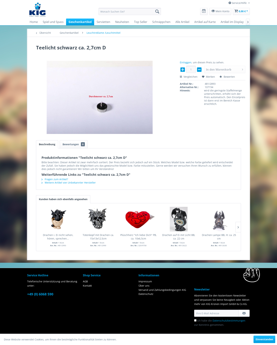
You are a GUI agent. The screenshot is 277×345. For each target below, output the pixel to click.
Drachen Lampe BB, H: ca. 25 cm (219, 236)
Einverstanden (264, 339)
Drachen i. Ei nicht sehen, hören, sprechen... (58, 236)
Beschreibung (47, 144)
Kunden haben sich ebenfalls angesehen (63, 199)
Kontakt (87, 285)
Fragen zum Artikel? (55, 179)
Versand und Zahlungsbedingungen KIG (162, 290)
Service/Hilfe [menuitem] (238, 3)
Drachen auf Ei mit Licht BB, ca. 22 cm (178, 236)
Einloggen (185, 62)
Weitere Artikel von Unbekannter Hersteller (69, 182)
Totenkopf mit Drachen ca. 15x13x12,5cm (98, 236)
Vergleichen (189, 76)
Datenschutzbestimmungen (229, 320)
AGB (85, 281)
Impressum (145, 281)
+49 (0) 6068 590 (40, 294)
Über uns (143, 285)
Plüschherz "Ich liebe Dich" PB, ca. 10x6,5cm (138, 236)
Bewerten (227, 76)
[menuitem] (130, 11)
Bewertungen (74, 144)
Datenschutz (145, 294)
